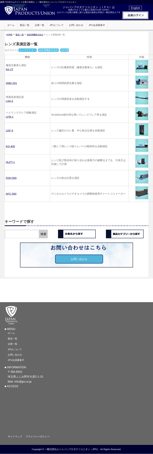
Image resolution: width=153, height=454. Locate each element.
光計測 (64, 50)
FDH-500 (11, 177)
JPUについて (15, 350)
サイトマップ (15, 437)
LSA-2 (9, 100)
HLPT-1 (10, 162)
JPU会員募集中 (16, 360)
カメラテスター (27, 50)
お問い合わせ (79, 259)
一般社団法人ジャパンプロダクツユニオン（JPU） (72, 449)
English (135, 7)
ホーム (11, 333)
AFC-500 (11, 193)
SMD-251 (11, 83)
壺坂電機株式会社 (35, 34)
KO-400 (10, 146)
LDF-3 (9, 130)
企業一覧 (12, 344)
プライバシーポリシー (38, 437)
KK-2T (9, 69)
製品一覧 (12, 339)
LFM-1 (10, 116)
